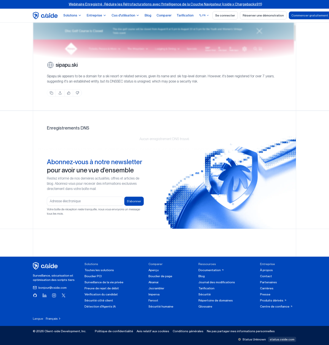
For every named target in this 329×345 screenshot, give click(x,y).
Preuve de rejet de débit (102, 288)
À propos (266, 270)
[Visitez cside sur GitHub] (35, 295)
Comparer (164, 15)
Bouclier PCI (93, 276)
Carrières (266, 288)
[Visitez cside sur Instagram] (54, 295)
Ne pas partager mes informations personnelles (241, 331)
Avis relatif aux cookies (153, 331)
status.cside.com (282, 339)
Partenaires (268, 282)
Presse (265, 294)
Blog (148, 15)
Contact (266, 276)
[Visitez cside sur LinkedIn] (44, 295)
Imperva (154, 294)
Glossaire (205, 306)
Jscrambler (156, 288)
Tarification (185, 15)
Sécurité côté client (99, 300)
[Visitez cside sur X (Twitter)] (63, 295)
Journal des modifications (216, 282)
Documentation (211, 270)
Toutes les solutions (99, 270)
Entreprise (96, 15)
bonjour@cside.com (50, 288)
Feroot (153, 300)
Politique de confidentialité (114, 331)
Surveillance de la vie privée (104, 282)
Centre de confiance (276, 306)
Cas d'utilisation (125, 15)
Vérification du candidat (101, 294)
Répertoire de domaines (215, 300)
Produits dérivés (273, 300)
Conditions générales (188, 331)
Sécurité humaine (161, 306)
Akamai (153, 282)
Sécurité (204, 294)
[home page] (46, 15)
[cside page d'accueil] (46, 266)
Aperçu (154, 270)
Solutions (72, 15)
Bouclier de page (160, 276)
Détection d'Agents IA (100, 306)
